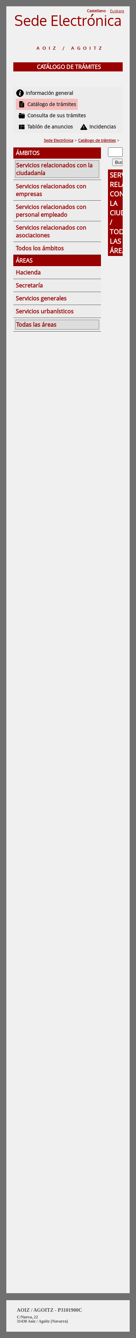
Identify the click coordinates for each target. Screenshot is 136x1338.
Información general (49, 93)
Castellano (96, 10)
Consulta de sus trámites (56, 115)
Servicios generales (41, 298)
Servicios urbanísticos (45, 311)
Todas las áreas (36, 324)
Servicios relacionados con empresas (51, 190)
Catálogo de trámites (51, 104)
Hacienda (28, 272)
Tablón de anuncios (50, 126)
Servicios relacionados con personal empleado (51, 211)
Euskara (117, 10)
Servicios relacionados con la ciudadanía (54, 169)
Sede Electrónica (58, 140)
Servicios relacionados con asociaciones (51, 231)
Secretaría (29, 285)
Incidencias (102, 126)
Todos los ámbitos (40, 248)
